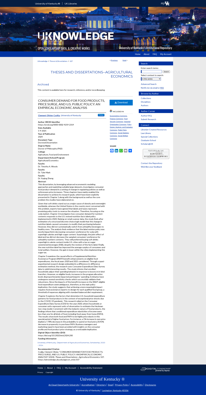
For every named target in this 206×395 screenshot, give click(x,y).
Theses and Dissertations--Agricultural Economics (92, 74)
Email (110, 385)
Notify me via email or (152, 88)
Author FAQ (146, 115)
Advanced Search (149, 84)
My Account (71, 368)
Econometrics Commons (118, 116)
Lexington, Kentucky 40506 (115, 390)
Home (40, 368)
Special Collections (149, 136)
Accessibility (137, 385)
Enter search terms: (150, 68)
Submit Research (148, 119)
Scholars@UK (147, 144)
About (50, 368)
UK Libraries (71, 3)
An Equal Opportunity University (63, 385)
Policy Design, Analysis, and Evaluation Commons (121, 127)
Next (124, 60)
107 (71, 61)
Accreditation (87, 385)
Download (121, 102)
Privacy (40, 372)
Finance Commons (116, 119)
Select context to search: (152, 75)
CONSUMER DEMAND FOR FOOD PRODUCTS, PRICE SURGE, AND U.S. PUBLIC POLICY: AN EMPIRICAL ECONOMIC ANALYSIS (71, 104)
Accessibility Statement (91, 368)
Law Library (146, 133)
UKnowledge (42, 61)
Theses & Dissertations (59, 61)
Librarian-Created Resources (154, 129)
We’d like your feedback (151, 167)
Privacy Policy (122, 385)
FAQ (59, 368)
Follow (101, 115)
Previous (114, 60)
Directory (101, 385)
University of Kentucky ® (47, 3)
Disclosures (150, 385)
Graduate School (148, 140)
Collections (146, 98)
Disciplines (145, 102)
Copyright (49, 372)
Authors (144, 105)
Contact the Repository (151, 163)
